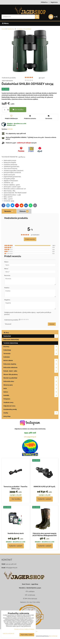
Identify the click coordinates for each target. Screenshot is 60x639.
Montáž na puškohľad (30, 378)
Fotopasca (6, 399)
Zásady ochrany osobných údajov (24, 629)
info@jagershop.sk (30, 437)
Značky (30, 413)
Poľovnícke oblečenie (30, 367)
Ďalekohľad (30, 336)
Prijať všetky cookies (27, 634)
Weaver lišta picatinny (10, 374)
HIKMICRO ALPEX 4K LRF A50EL (44, 486)
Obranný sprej (30, 385)
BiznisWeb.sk (53, 636)
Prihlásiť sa (44, 2)
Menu (5, 23)
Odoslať (51, 324)
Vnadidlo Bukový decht (16, 533)
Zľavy (6, 332)
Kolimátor (6, 357)
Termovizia (30, 353)
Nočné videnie (30, 360)
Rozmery (30, 346)
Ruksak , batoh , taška (30, 371)
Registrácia (54, 2)
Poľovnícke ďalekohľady (11, 339)
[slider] (29, 77)
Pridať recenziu (30, 239)
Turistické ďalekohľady (10, 343)
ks (5, 110)
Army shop (6, 416)
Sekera (30, 392)
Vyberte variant (44, 499)
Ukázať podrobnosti (8, 633)
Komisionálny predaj (10, 409)
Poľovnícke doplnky (30, 364)
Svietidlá (30, 395)
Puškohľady (30, 350)
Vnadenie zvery (8, 402)
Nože (30, 388)
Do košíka (17, 109)
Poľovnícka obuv (30, 381)
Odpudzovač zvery (9, 406)
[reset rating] (19, 319)
